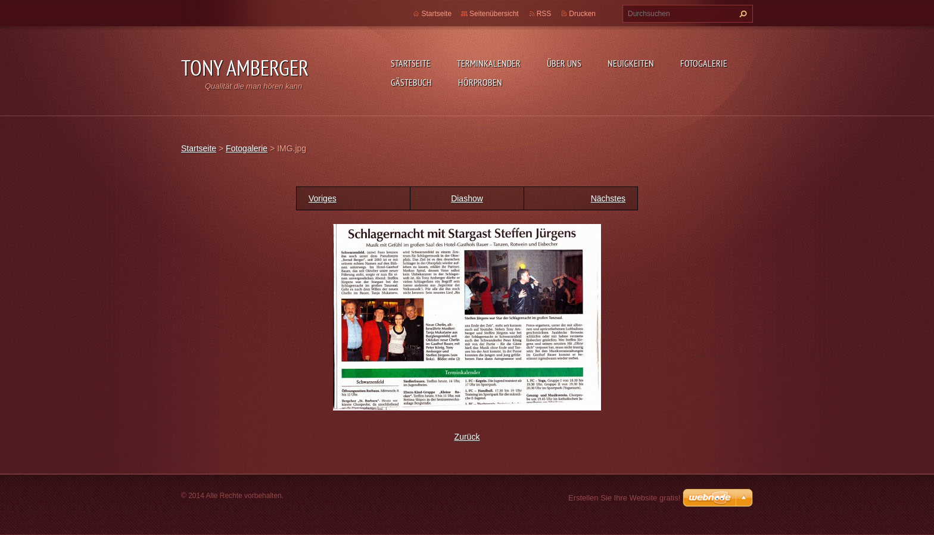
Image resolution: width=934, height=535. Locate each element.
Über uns (564, 63)
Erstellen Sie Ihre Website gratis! (624, 497)
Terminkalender (489, 63)
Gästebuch (411, 82)
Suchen (742, 14)
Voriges (323, 198)
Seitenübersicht (494, 14)
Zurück (467, 436)
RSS (544, 14)
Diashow (467, 198)
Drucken (582, 14)
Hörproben (480, 82)
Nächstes (608, 198)
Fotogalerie (703, 63)
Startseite (411, 63)
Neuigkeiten (631, 63)
